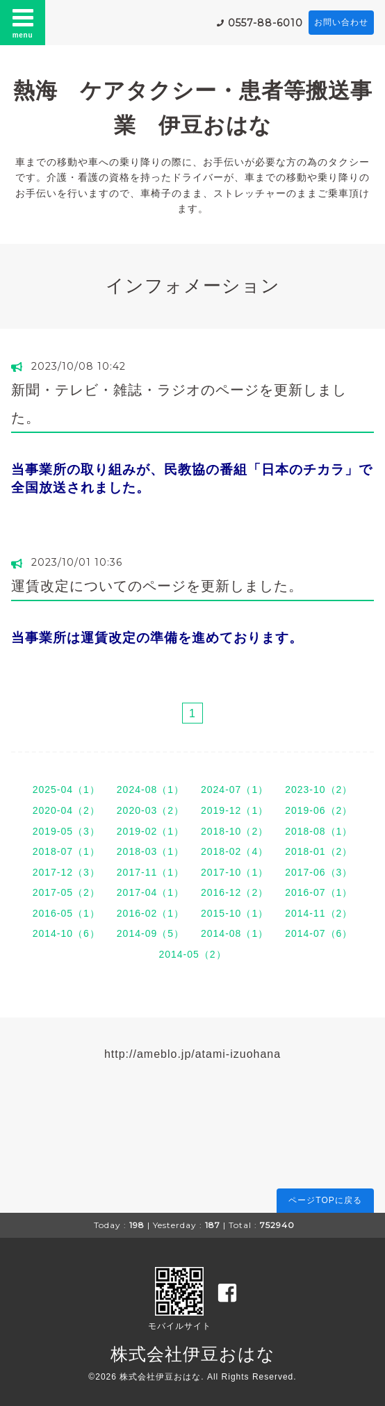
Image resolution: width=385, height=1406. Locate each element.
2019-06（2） (318, 810)
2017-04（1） (150, 892)
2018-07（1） (66, 851)
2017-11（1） (150, 872)
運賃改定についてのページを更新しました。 (157, 586)
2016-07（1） (318, 892)
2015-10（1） (234, 913)
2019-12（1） (234, 810)
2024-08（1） (150, 789)
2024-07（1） (234, 789)
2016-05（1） (66, 913)
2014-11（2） (318, 913)
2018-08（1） (318, 831)
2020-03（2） (150, 810)
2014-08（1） (234, 933)
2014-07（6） (318, 933)
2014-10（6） (66, 933)
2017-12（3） (66, 872)
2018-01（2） (318, 851)
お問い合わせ (341, 22)
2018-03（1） (150, 851)
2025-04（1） (66, 789)
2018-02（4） (234, 851)
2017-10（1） (234, 872)
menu (22, 22)
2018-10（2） (234, 831)
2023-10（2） (318, 789)
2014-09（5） (150, 933)
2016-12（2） (234, 892)
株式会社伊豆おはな (192, 1354)
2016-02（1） (150, 913)
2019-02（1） (150, 831)
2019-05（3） (66, 831)
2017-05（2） (66, 892)
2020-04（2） (66, 810)
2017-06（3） (318, 872)
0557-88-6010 (265, 23)
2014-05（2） (192, 954)
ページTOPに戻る (324, 1200)
